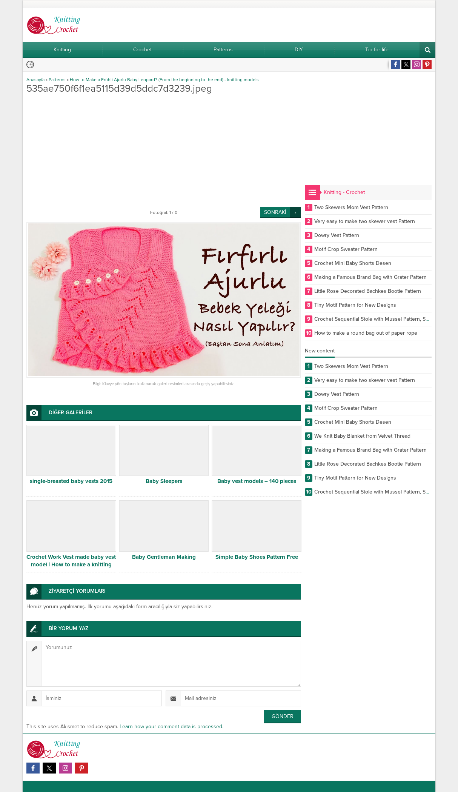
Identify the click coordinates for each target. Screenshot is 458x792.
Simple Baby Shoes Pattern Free (256, 557)
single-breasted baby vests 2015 (71, 481)
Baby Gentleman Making (164, 557)
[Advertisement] (163, 150)
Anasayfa (35, 79)
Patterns (57, 79)
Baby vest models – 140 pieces (256, 481)
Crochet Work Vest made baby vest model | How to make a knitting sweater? (71, 564)
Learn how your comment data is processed (171, 726)
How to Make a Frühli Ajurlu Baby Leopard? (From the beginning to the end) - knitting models (164, 79)
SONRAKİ (275, 212)
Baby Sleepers (164, 481)
